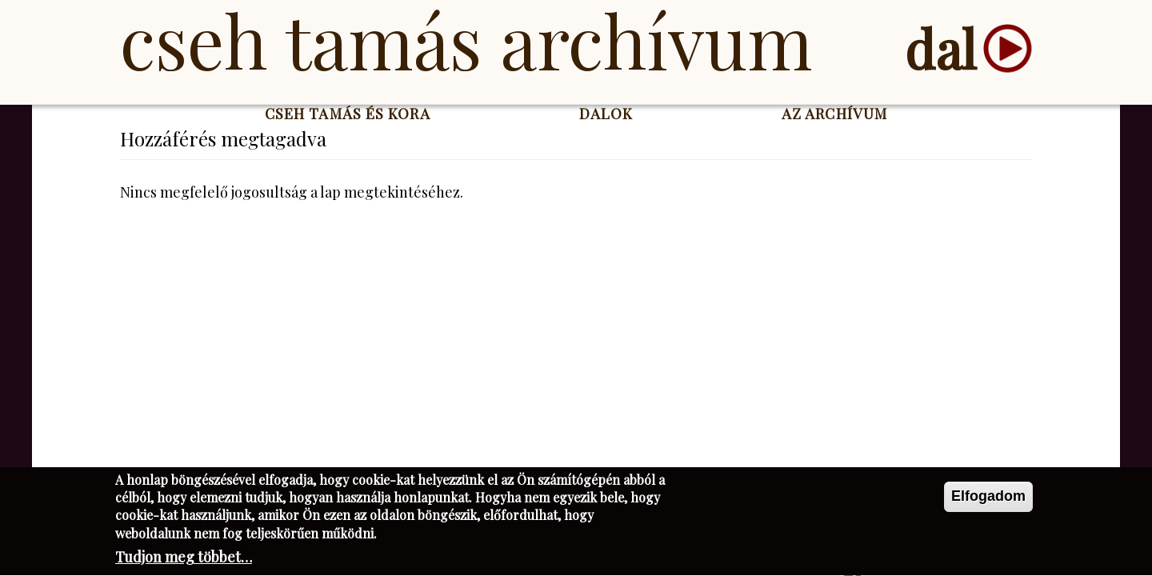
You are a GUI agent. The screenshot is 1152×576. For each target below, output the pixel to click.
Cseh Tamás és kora (347, 113)
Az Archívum (834, 113)
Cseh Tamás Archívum (466, 40)
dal (940, 48)
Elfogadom (988, 498)
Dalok (606, 113)
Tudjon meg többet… (183, 559)
